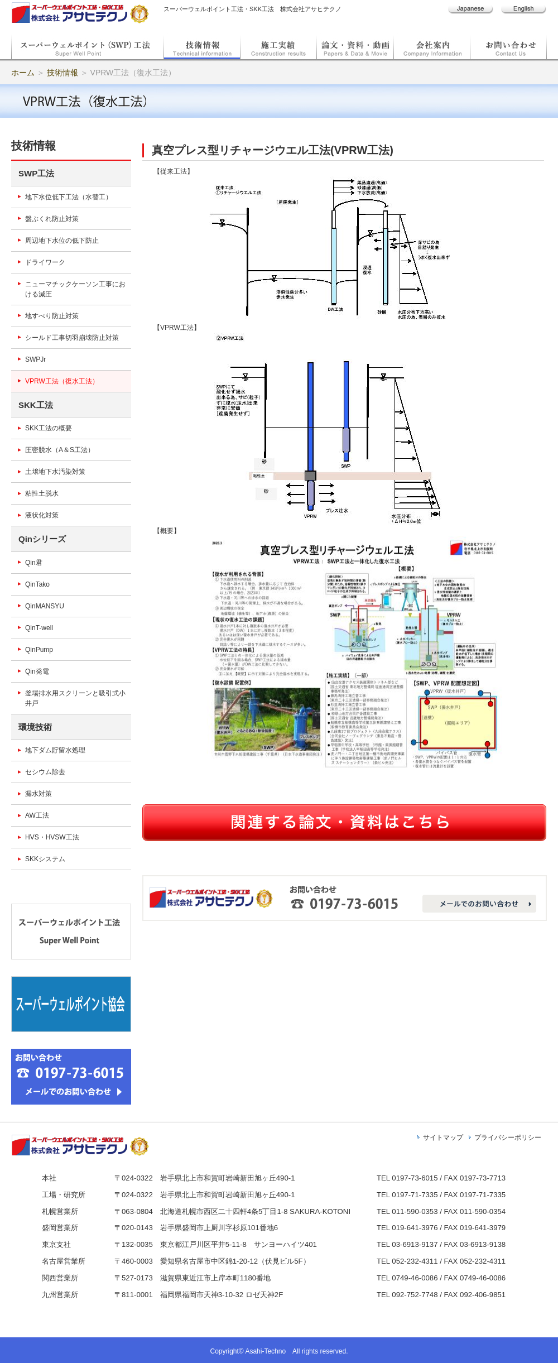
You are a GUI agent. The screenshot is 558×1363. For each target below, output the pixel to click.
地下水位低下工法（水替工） (68, 197)
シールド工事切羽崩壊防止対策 (72, 338)
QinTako (37, 584)
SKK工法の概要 (48, 428)
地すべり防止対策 (52, 316)
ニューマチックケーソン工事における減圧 (75, 289)
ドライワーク (45, 262)
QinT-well (39, 628)
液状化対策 (42, 515)
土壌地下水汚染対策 (55, 472)
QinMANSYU (44, 606)
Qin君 (33, 563)
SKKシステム (45, 859)
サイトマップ (443, 1137)
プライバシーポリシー (507, 1137)
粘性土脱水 (42, 493)
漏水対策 (38, 794)
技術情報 (62, 72)
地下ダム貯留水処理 (55, 750)
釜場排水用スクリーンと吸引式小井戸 (75, 698)
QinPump (39, 650)
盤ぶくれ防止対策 (52, 219)
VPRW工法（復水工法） (62, 381)
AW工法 (37, 815)
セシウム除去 (45, 772)
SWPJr (35, 359)
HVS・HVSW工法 (52, 837)
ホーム (23, 72)
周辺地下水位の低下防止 (62, 240)
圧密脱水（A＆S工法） (59, 450)
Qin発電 (37, 671)
